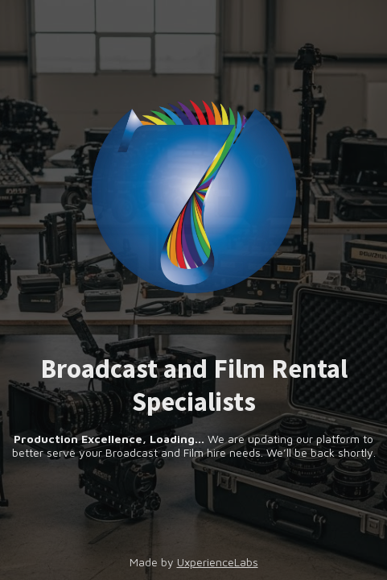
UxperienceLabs (217, 562)
